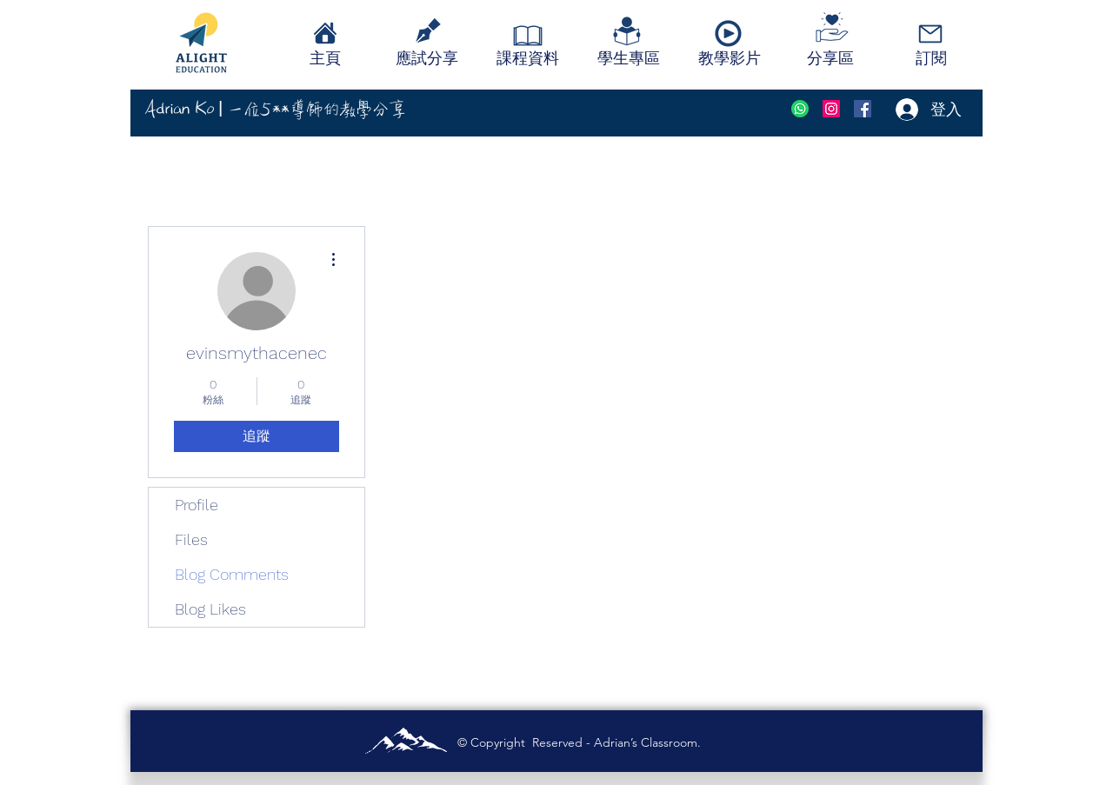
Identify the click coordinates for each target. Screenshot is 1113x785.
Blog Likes (210, 609)
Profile (196, 505)
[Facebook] (862, 108)
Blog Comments (232, 574)
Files (191, 539)
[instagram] (831, 108)
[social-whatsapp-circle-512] (800, 108)
